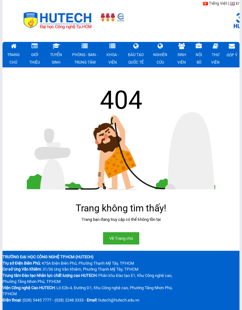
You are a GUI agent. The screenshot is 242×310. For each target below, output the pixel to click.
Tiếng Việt (218, 3)
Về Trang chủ (121, 238)
